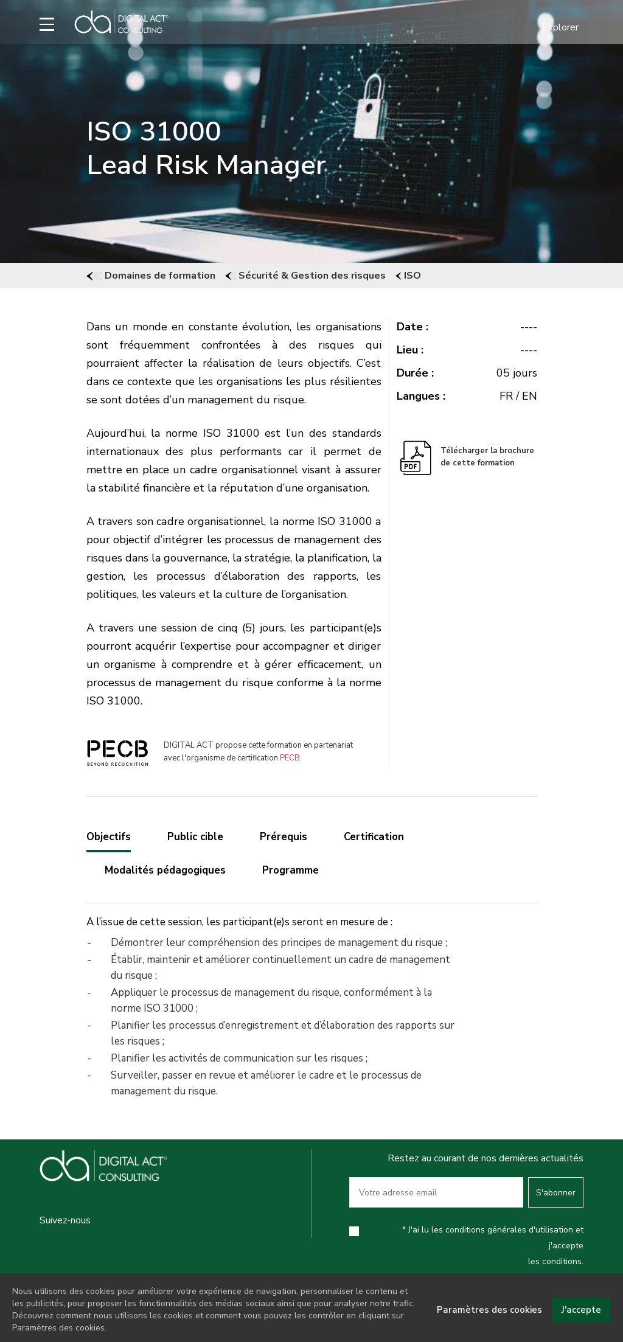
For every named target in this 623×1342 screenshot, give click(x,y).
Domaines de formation (150, 275)
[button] (553, 28)
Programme (290, 870)
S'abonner (556, 1192)
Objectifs (108, 837)
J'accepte (581, 1320)
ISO (408, 275)
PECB (290, 758)
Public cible (195, 837)
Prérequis (283, 837)
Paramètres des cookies (489, 1320)
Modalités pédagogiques (165, 870)
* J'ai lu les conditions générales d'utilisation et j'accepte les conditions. (492, 1245)
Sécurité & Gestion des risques (305, 275)
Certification (374, 837)
